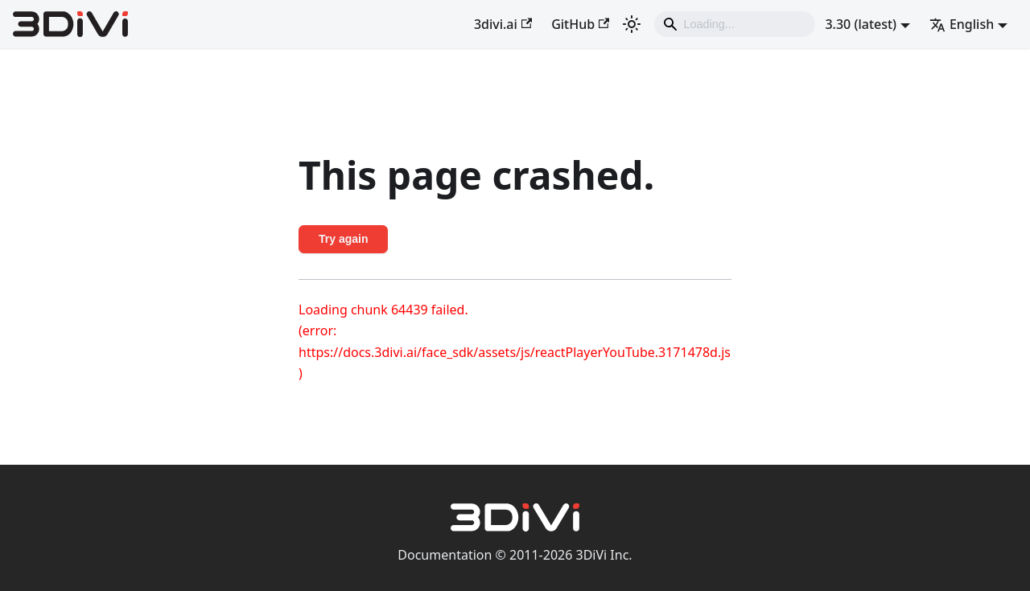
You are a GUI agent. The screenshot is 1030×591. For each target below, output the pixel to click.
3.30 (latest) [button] (860, 24)
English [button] (961, 24)
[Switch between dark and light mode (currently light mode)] (632, 24)
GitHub (580, 24)
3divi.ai (503, 24)
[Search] (734, 24)
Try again (343, 238)
